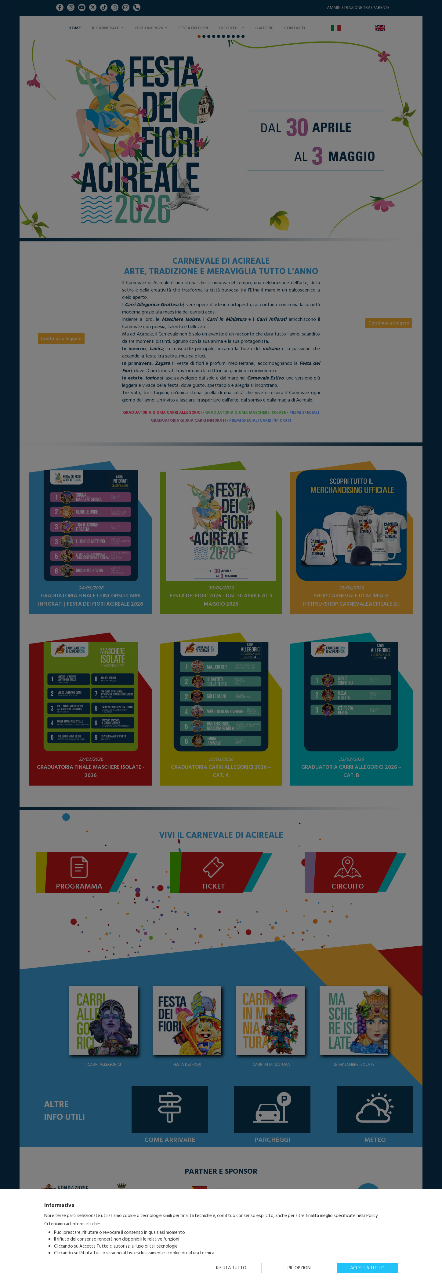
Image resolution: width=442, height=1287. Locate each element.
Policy (372, 1215)
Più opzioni (299, 1268)
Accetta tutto (367, 1268)
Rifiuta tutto (231, 1268)
